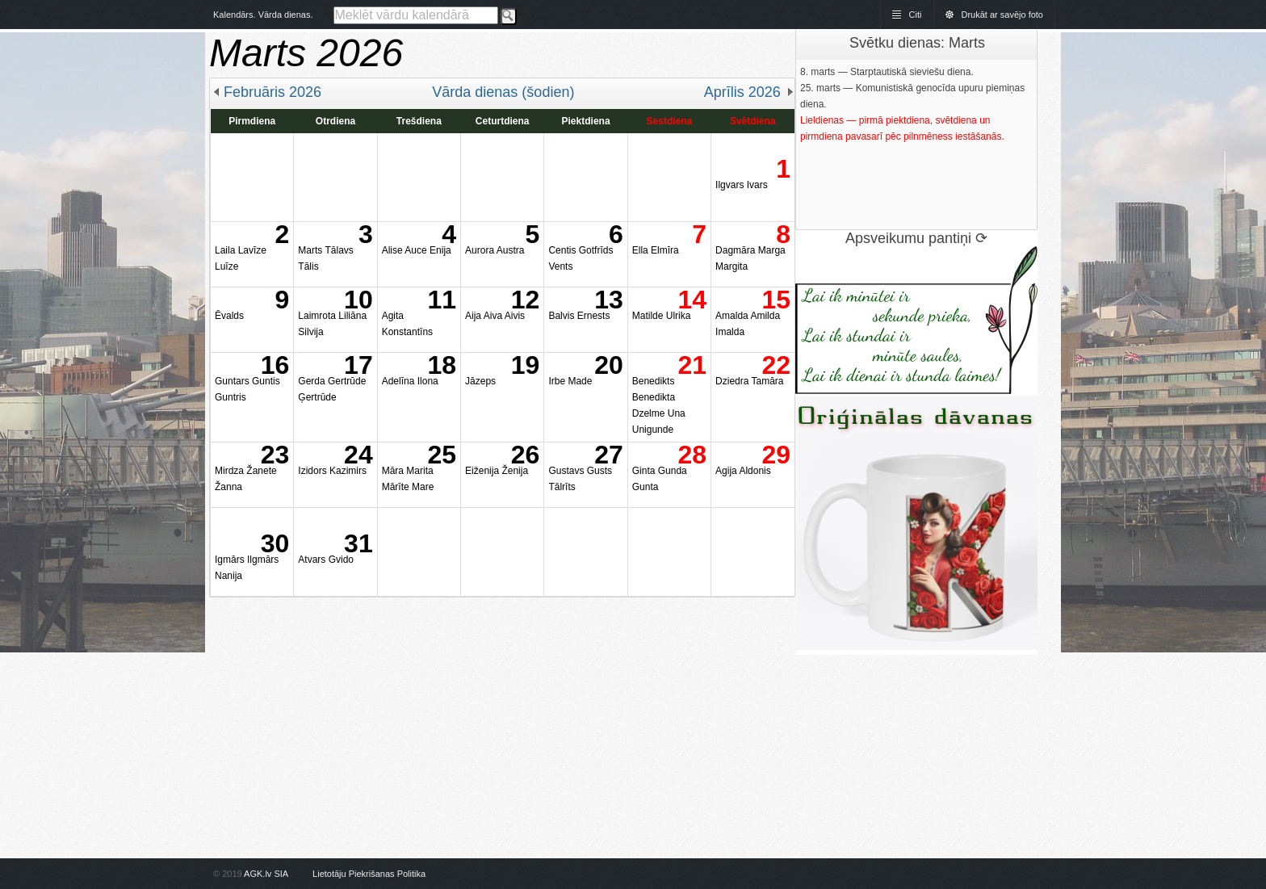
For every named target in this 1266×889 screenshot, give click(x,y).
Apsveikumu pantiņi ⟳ (916, 238)
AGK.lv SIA (265, 874)
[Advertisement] (502, 711)
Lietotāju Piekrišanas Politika (368, 874)
